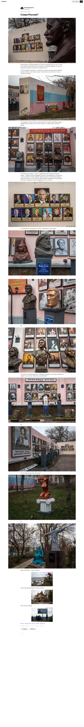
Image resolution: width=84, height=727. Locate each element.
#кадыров (42, 623)
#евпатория (28, 623)
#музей (22, 623)
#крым (37, 623)
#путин (33, 623)
